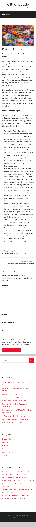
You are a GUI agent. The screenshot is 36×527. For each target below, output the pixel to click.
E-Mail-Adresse (8, 322)
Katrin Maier (6, 484)
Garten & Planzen (8, 442)
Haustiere (5, 449)
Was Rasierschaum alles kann (12, 423)
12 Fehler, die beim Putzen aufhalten (14, 416)
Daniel (4, 472)
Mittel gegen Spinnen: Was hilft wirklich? (16, 419)
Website (5, 331)
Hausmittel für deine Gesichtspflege (14, 401)
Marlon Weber (7, 478)
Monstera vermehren (9, 394)
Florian (4, 496)
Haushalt (5, 445)
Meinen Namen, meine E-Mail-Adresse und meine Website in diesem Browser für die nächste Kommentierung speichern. (17, 342)
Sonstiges (5, 455)
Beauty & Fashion (8, 439)
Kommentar (7, 285)
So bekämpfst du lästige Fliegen (13, 397)
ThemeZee (18, 518)
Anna (4, 490)
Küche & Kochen (8, 452)
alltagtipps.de (18, 4)
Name (5, 314)
